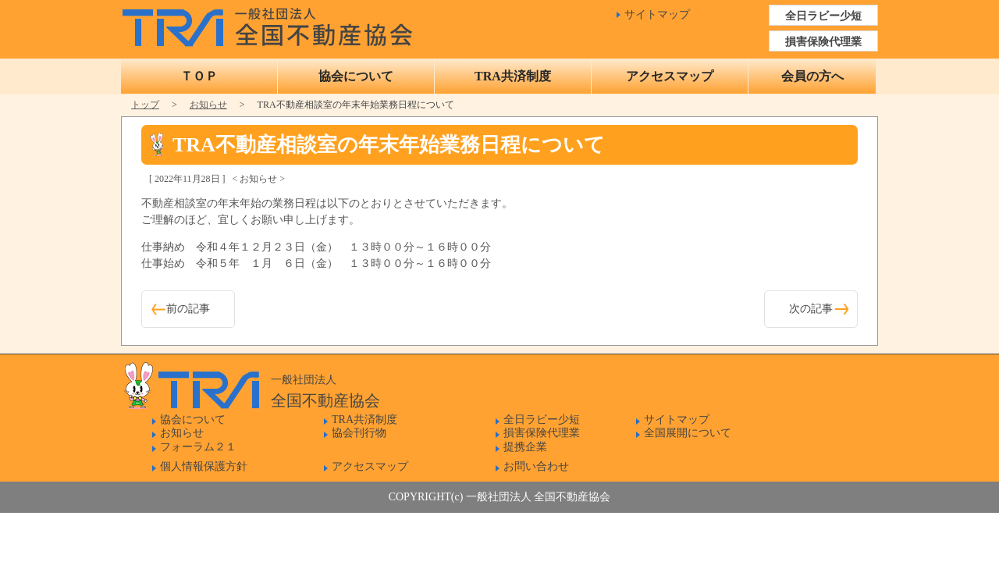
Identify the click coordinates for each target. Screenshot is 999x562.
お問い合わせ (536, 466)
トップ (145, 104)
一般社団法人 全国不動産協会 (271, 23)
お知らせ (208, 104)
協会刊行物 (359, 433)
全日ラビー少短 (823, 16)
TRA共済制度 (513, 76)
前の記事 (188, 309)
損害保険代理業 (823, 42)
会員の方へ (812, 76)
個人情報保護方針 (203, 466)
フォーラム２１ (198, 447)
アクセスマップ (669, 76)
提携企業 (525, 447)
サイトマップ (657, 14)
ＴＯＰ (199, 76)
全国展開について (687, 433)
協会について (355, 76)
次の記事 (811, 309)
